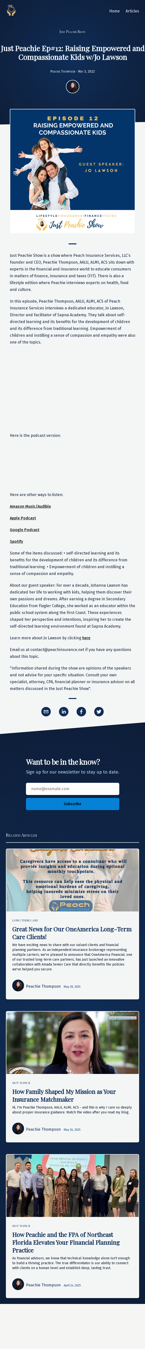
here (86, 638)
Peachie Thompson (62, 71)
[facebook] (81, 712)
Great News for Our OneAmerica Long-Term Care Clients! (72, 933)
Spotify (16, 541)
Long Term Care (25, 920)
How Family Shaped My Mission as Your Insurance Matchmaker (64, 1095)
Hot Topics (21, 1083)
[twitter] (99, 712)
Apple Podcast (23, 518)
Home (114, 11)
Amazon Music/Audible (30, 506)
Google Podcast (24, 529)
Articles (132, 11)
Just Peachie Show (72, 31)
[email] (46, 712)
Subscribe (72, 804)
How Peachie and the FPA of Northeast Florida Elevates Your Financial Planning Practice (66, 1242)
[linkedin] (64, 712)
